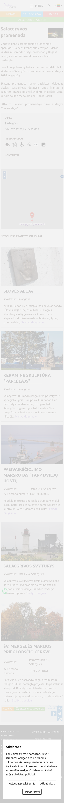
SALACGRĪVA (32, 14)
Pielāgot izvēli (32, 791)
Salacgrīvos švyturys (28, 566)
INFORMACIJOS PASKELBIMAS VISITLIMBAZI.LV (10, 735)
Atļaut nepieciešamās (22, 783)
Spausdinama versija (31, 709)
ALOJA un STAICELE (32, 19)
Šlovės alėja (18, 291)
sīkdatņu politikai (24, 774)
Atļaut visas (47, 783)
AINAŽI (11, 14)
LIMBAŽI (53, 14)
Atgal (8, 709)
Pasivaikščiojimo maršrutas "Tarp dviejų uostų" (30, 475)
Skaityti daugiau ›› (32, 322)
